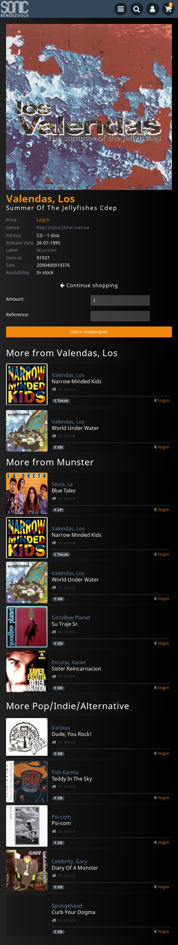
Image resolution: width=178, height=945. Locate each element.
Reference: (17, 314)
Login (43, 220)
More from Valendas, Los (62, 353)
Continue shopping (89, 285)
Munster (47, 250)
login (163, 400)
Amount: (15, 299)
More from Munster (50, 462)
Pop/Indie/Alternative (63, 227)
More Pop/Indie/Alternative (68, 706)
